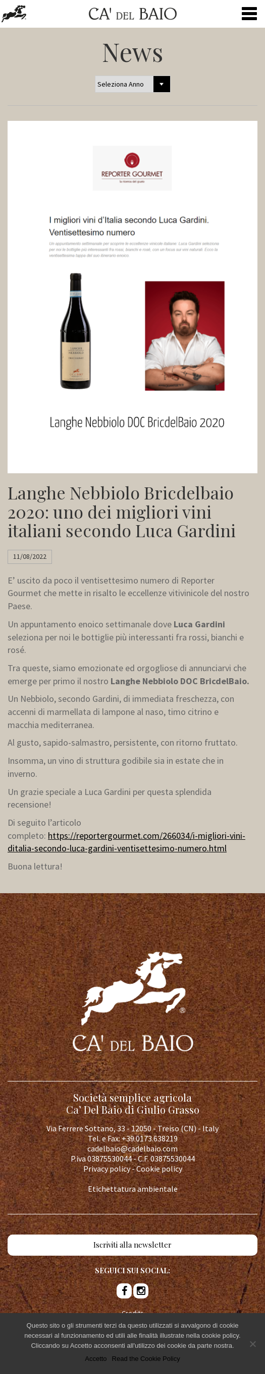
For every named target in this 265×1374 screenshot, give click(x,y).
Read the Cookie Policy (146, 1361)
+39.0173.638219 (150, 1138)
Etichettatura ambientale (133, 1189)
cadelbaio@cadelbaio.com (132, 1148)
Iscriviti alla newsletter (132, 1245)
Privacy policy (106, 1169)
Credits (133, 1313)
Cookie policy (159, 1169)
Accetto (96, 1361)
